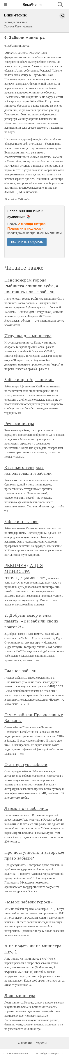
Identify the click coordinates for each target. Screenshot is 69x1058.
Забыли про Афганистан (29, 379)
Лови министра (19, 995)
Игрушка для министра (28, 335)
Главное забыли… (22, 670)
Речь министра (19, 423)
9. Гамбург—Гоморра (47, 1053)
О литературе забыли (25, 764)
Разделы (41, 1042)
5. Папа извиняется (17, 1053)
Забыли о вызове (21, 521)
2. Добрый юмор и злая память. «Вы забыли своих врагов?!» (31, 621)
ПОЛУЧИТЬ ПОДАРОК (27, 241)
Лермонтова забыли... (26, 808)
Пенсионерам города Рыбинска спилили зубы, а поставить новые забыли (31, 286)
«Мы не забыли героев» (28, 902)
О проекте (25, 1042)
